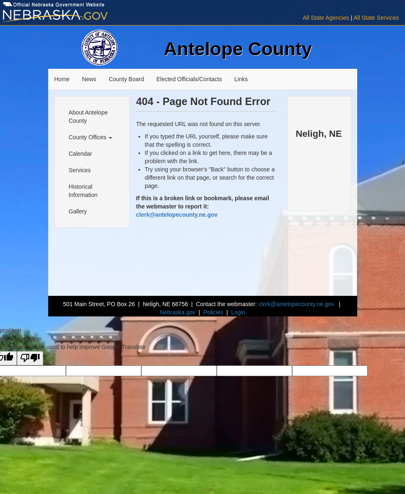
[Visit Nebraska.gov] (67, 16)
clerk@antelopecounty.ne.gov (177, 214)
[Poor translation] (30, 358)
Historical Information (83, 190)
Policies (213, 312)
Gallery (78, 211)
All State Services (376, 17)
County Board (126, 79)
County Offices (90, 137)
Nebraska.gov (177, 312)
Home (62, 79)
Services (80, 170)
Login (238, 312)
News (89, 79)
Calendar (80, 153)
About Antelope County (88, 116)
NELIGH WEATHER (319, 160)
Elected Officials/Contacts (189, 79)
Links (241, 79)
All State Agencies (326, 17)
